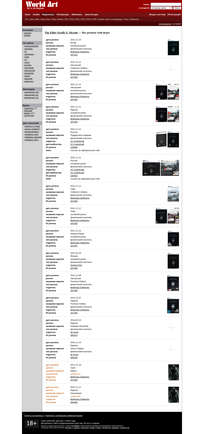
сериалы (76, 428)
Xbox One (45, 19)
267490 (73, 380)
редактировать (32, 131)
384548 (73, 357)
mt (25, 59)
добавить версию (33, 137)
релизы (27, 33)
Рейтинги (134, 19)
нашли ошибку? (32, 129)
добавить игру (31, 134)
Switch (101, 19)
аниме (92, 428)
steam (27, 76)
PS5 (89, 19)
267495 (73, 99)
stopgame (29, 73)
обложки (28, 111)
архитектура (124, 428)
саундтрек (29, 115)
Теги (126, 19)
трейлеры (29, 108)
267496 (73, 77)
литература (106, 428)
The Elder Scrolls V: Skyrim (61, 32)
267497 (73, 246)
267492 (73, 223)
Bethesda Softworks (79, 52)
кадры (27, 113)
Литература (63, 14)
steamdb (28, 78)
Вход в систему (157, 14)
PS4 (83, 19)
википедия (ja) (32, 95)
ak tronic (74, 332)
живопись (115, 428)
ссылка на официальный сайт (85, 150)
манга (99, 428)
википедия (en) (32, 92)
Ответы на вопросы (34, 415)
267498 (73, 268)
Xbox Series (57, 19)
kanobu (27, 65)
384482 (73, 402)
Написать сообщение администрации (63, 415)
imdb (26, 57)
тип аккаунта (165, 24)
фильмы (68, 428)
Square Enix (76, 265)
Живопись (76, 14)
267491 (73, 55)
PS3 (77, 19)
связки (27, 35)
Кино (27, 14)
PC (26, 19)
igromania (29, 68)
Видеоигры (48, 14)
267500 (73, 313)
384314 (73, 335)
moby (27, 62)
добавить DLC (32, 140)
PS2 (71, 19)
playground (29, 70)
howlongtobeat (31, 46)
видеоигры (85, 428)
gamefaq (28, 49)
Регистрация (174, 14)
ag (25, 51)
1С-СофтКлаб (77, 141)
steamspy (28, 81)
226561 (73, 176)
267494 (73, 122)
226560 (73, 147)
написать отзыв (32, 126)
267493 (73, 201)
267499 (73, 290)
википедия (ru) (32, 97)
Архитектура (91, 14)
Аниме (36, 14)
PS (66, 19)
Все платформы (114, 19)
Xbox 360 (34, 19)
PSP (94, 19)
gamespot (29, 54)
